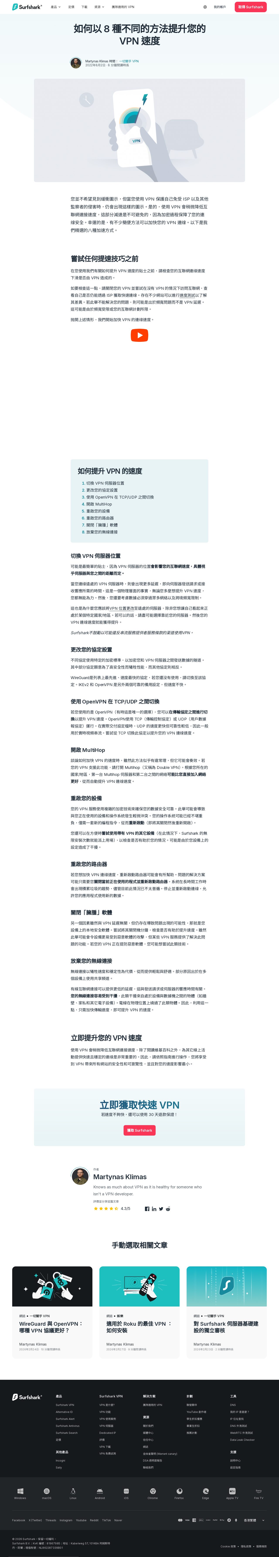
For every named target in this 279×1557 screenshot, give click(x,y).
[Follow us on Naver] (118, 1520)
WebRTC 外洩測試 (241, 1432)
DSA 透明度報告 (152, 1460)
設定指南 (235, 1467)
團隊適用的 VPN (123, 7)
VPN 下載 (105, 1446)
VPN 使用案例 (107, 1419)
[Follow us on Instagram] (66, 1520)
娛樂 (120, 1316)
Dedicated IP (107, 1432)
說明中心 (235, 1460)
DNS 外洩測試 (238, 1426)
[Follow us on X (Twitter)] (35, 1520)
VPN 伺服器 (106, 1426)
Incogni (60, 1460)
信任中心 (148, 1439)
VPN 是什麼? (107, 1405)
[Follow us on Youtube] (81, 1520)
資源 (99, 7)
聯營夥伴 (192, 1405)
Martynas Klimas (96, 61)
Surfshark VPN (65, 1405)
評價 (102, 1439)
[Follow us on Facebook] (18, 1520)
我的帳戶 (220, 7)
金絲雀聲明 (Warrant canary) (160, 1453)
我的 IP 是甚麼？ (240, 1412)
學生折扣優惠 (194, 1419)
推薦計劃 (192, 1432)
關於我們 (148, 1426)
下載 (84, 7)
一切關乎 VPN (129, 61)
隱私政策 (246, 1546)
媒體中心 (148, 1432)
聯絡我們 (148, 1467)
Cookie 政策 (228, 1546)
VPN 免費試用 (107, 1453)
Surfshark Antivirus (68, 1426)
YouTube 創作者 (196, 1412)
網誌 (22, 1316)
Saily (59, 1467)
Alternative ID (64, 1412)
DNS (233, 1405)
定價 (71, 7)
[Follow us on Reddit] (94, 1520)
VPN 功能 (105, 1412)
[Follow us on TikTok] (106, 1520)
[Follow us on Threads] (50, 1520)
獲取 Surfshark (139, 1130)
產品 (56, 7)
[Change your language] (254, 1520)
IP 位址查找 (237, 1419)
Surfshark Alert (65, 1419)
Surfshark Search (67, 1432)
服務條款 (261, 1546)
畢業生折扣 (193, 1426)
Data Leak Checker (242, 1439)
